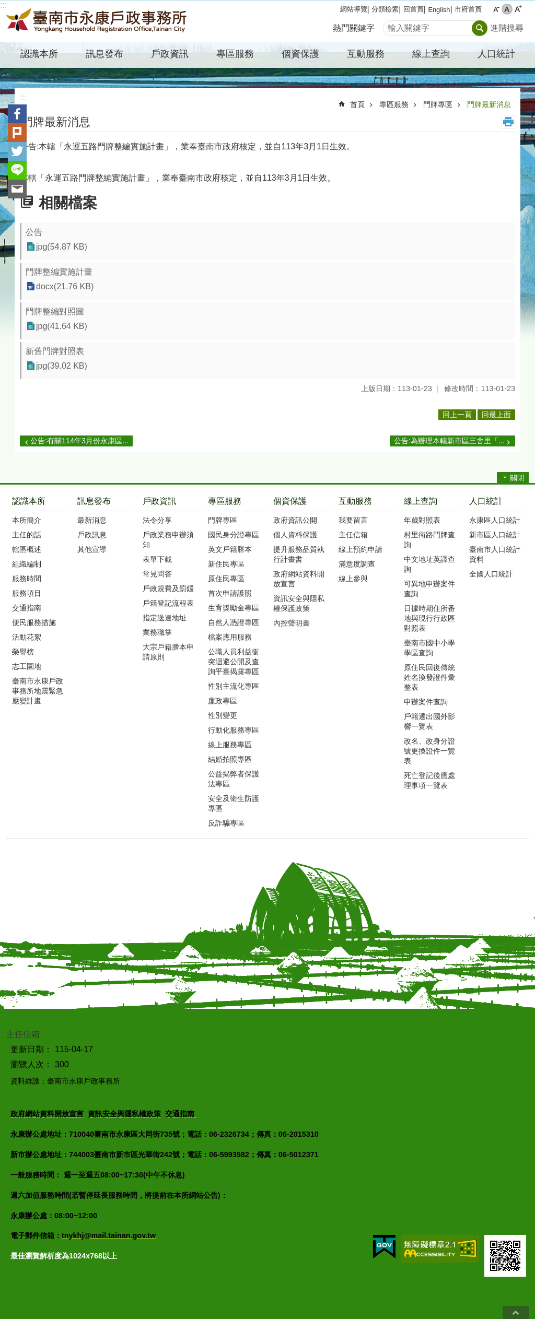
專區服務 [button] (235, 54)
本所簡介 (26, 520)
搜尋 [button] (479, 28)
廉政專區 (222, 701)
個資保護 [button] (300, 54)
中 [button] (507, 9)
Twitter (17, 151)
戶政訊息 (92, 535)
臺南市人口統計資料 (494, 554)
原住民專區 (226, 578)
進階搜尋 (507, 27)
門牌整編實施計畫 (59, 271)
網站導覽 (353, 9)
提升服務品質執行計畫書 (298, 554)
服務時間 (26, 578)
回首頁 (413, 9)
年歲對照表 (422, 520)
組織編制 (26, 564)
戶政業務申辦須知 (168, 540)
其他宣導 (92, 549)
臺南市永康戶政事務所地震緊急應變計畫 (37, 691)
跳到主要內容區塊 (5, 5)
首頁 (357, 104)
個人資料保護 (295, 535)
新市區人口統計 (494, 535)
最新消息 (92, 520)
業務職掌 (157, 632)
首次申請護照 (230, 593)
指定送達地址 (165, 618)
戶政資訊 (159, 501)
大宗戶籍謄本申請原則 (168, 652)
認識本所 (28, 501)
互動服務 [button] (366, 54)
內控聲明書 (291, 623)
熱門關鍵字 (354, 27)
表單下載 (157, 559)
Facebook (17, 113)
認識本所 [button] (39, 54)
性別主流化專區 (233, 686)
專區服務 (394, 104)
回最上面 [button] (496, 414)
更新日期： (31, 1049)
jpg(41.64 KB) (61, 326)
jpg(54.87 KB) (61, 246)
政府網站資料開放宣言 (298, 579)
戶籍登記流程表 (168, 603)
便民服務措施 (34, 622)
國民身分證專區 (233, 535)
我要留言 (353, 520)
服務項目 (26, 593)
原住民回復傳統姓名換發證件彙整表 (429, 677)
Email (17, 189)
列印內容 (508, 121)
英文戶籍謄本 (230, 549)
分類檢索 (385, 9)
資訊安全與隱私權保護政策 (298, 603)
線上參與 (353, 578)
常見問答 (157, 574)
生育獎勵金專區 (233, 608)
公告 (34, 232)
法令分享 (157, 520)
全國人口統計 (491, 574)
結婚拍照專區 (230, 759)
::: (3, 5)
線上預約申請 (360, 549)
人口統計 (486, 501)
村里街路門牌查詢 (429, 540)
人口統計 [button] (496, 54)
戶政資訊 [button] (170, 54)
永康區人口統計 (494, 520)
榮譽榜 (23, 651)
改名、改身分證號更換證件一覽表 (429, 751)
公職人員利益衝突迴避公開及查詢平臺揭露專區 (233, 661)
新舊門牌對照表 (55, 351)
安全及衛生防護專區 (233, 803)
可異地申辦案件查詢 (429, 589)
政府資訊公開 (295, 520)
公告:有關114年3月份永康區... (79, 441)
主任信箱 (353, 535)
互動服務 (355, 501)
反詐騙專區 (226, 823)
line (17, 170)
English (439, 10)
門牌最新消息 (489, 104)
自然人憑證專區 (233, 622)
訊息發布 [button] (104, 54)
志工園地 (26, 666)
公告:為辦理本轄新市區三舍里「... (449, 441)
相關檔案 (68, 203)
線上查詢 (420, 501)
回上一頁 (457, 414)
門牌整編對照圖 (55, 311)
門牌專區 (437, 104)
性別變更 (222, 715)
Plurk (17, 132)
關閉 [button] (517, 478)
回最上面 (516, 1312)
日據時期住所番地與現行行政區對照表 (429, 618)
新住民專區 (226, 564)
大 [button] (518, 9)
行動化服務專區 (233, 730)
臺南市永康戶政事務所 (97, 21)
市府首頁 (468, 9)
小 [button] (496, 9)
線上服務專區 (230, 744)
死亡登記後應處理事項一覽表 (429, 780)
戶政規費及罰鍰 (168, 588)
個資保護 (290, 501)
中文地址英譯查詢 (429, 564)
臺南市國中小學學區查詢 (429, 648)
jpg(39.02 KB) (61, 365)
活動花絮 (26, 637)
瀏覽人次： (31, 1064)
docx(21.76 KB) (65, 286)
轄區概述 (26, 549)
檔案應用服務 (230, 637)
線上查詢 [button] (431, 54)
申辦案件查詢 (426, 702)
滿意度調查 (357, 564)
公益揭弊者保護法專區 (233, 779)
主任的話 (26, 535)
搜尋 (391, 25)
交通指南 (26, 608)
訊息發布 (94, 501)
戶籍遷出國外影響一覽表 (429, 721)
